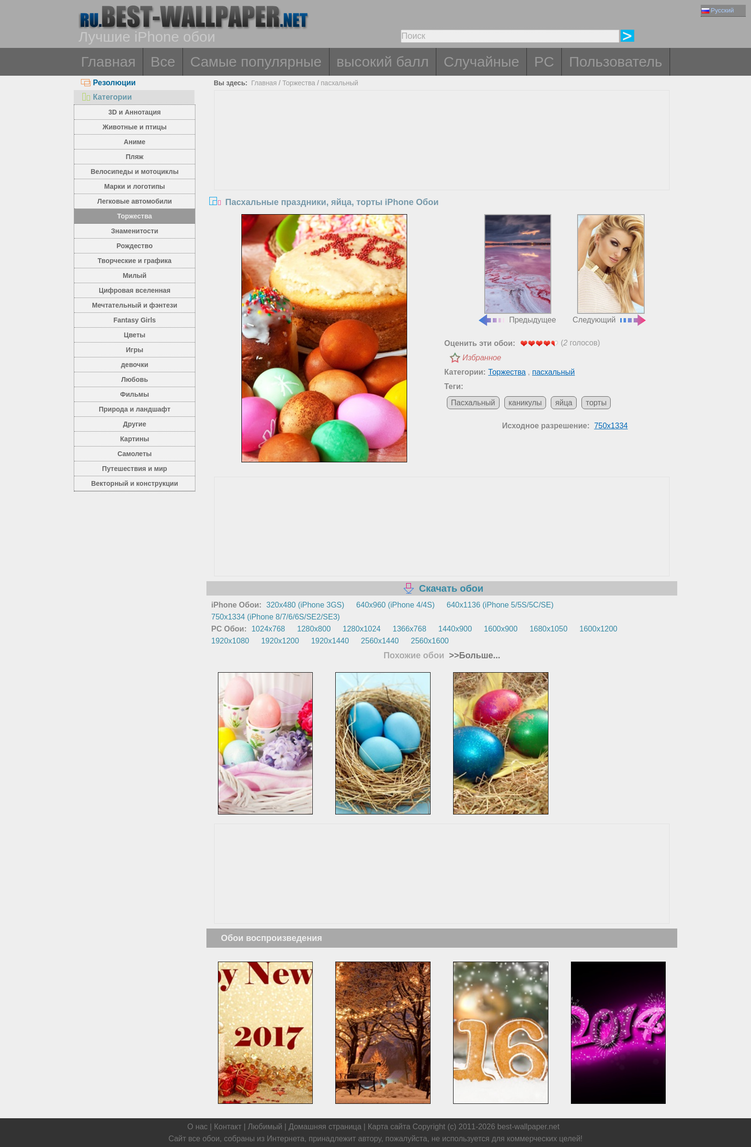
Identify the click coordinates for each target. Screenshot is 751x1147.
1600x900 (500, 629)
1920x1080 (230, 641)
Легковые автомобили (134, 201)
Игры (134, 350)
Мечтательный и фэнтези (134, 305)
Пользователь (615, 61)
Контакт (228, 1127)
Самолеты (134, 454)
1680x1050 (549, 629)
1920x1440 (330, 641)
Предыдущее (517, 269)
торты (596, 403)
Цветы (134, 335)
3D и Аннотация (134, 112)
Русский (718, 10)
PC (544, 61)
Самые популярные (256, 61)
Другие (134, 424)
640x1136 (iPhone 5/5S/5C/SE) (500, 605)
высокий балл (383, 61)
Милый (135, 275)
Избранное (482, 358)
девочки (134, 364)
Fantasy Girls (135, 320)
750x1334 (610, 426)
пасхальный (339, 83)
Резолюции (108, 83)
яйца (563, 403)
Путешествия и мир (134, 468)
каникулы (525, 403)
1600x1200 (598, 629)
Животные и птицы (134, 127)
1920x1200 (280, 641)
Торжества (134, 216)
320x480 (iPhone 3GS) (305, 605)
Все (162, 61)
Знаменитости (135, 231)
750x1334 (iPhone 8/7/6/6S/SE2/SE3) (275, 617)
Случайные (481, 61)
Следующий (610, 269)
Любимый (265, 1127)
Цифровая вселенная (135, 290)
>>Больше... (474, 655)
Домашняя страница (324, 1127)
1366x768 (409, 629)
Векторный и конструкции (134, 483)
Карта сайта (389, 1127)
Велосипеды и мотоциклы (135, 171)
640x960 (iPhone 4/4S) (395, 605)
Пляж (134, 157)
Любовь (134, 379)
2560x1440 (380, 641)
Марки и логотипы (134, 186)
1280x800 (313, 629)
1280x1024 (362, 629)
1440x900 (455, 629)
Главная (108, 61)
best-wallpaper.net (528, 1127)
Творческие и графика (134, 260)
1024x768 (268, 629)
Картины (134, 439)
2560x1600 (430, 641)
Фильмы (134, 394)
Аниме (134, 142)
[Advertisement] (442, 162)
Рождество (134, 246)
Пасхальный (473, 403)
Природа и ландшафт (135, 409)
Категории (106, 97)
